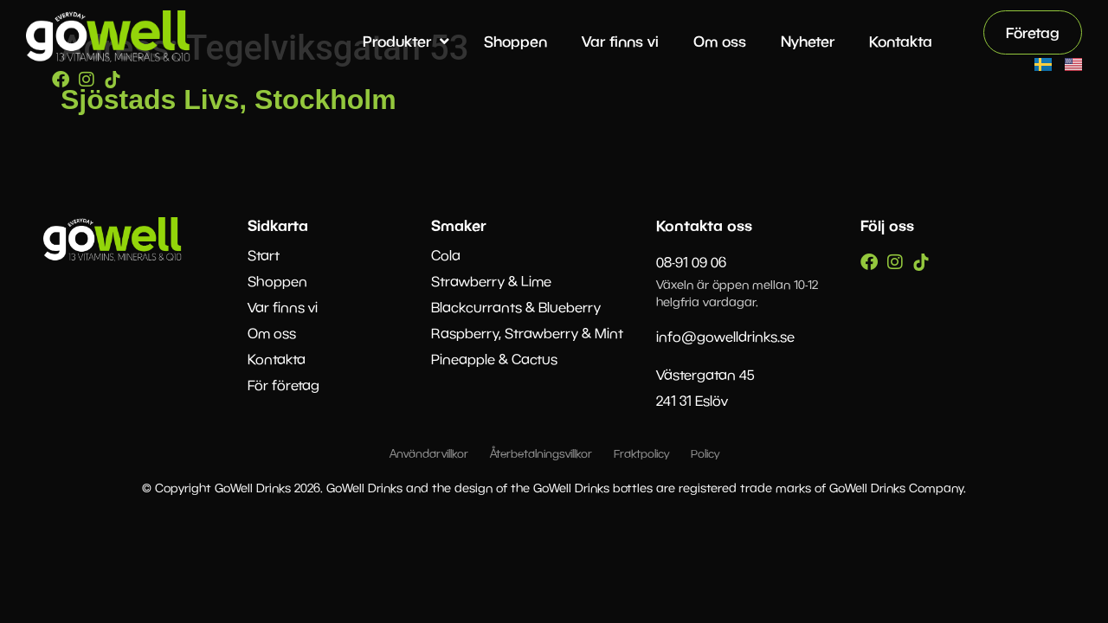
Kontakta (900, 41)
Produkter (406, 41)
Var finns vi (620, 41)
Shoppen (515, 41)
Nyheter (807, 41)
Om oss (719, 41)
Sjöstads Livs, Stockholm (228, 99)
